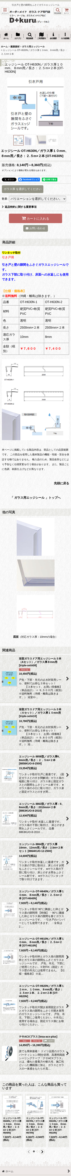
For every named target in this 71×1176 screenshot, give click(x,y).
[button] (5, 11)
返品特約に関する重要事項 (19, 206)
